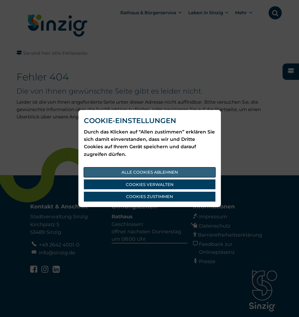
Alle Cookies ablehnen (149, 172)
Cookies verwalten (149, 184)
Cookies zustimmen (149, 196)
